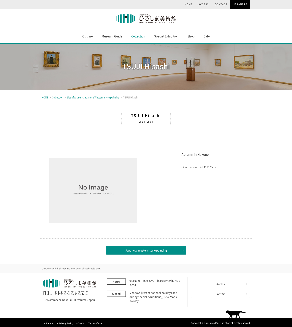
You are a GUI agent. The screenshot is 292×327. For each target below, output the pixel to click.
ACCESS (204, 4)
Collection (138, 36)
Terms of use (95, 323)
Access (220, 284)
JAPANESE (240, 4)
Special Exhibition (166, 36)
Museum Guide (112, 36)
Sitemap (50, 323)
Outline (87, 36)
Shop (191, 36)
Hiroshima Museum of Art (146, 19)
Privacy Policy (66, 323)
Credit (80, 323)
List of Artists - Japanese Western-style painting (93, 97)
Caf (207, 36)
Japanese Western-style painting (146, 250)
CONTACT (221, 4)
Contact (220, 294)
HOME (188, 4)
